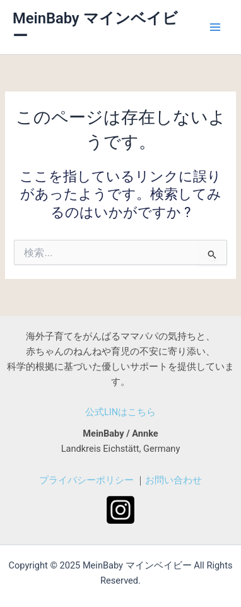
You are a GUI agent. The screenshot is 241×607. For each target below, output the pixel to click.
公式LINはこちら (120, 412)
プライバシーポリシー (86, 480)
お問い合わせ (173, 480)
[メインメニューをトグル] (215, 27)
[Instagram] (120, 510)
